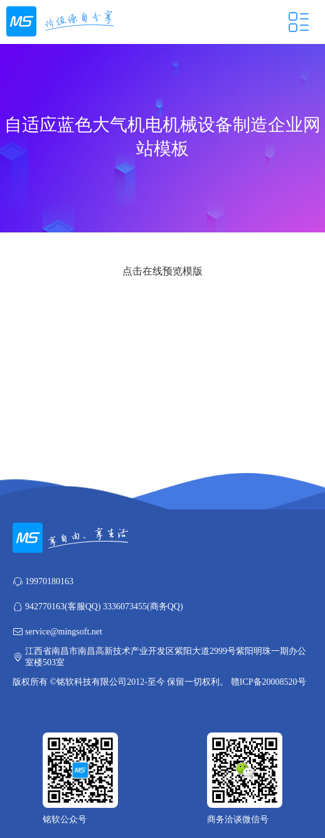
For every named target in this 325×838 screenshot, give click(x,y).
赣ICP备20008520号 (268, 682)
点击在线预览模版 (162, 271)
